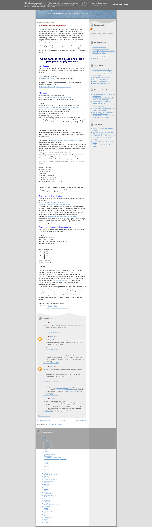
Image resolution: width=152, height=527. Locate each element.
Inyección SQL (48, 501)
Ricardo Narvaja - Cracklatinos (100, 56)
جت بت (51, 398)
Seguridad (53, 308)
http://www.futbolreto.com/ (46, 78)
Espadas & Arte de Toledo (99, 47)
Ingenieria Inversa (48, 481)
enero (46, 465)
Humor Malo (47, 500)
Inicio (63, 420)
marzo (46, 462)
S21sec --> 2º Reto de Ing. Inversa (102, 79)
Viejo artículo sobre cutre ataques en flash (55, 459)
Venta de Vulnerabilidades (50, 504)
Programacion (47, 517)
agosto (46, 448)
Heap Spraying (48, 511)
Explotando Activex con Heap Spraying (103, 70)
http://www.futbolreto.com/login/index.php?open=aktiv (55, 87)
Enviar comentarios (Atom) (54, 424)
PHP (45, 514)
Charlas (46, 509)
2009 (44, 438)
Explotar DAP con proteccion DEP (101, 71)
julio (46, 449)
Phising (46, 515)
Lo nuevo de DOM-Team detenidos (53, 457)
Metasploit (46, 503)
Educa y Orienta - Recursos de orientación (104, 51)
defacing (46, 522)
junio (46, 451)
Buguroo (46, 508)
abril (46, 460)
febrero (47, 463)
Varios (45, 487)
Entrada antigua (81, 420)
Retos (45, 492)
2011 (44, 437)
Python (46, 519)
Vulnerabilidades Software (50, 474)
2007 (44, 466)
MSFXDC (46, 512)
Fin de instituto (48, 455)
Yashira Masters (48, 506)
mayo (46, 452)
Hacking (48, 308)
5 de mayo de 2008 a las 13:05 (51, 332)
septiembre (48, 446)
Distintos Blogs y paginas (99, 53)
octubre (47, 445)
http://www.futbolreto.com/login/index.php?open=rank (61, 216)
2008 (44, 440)
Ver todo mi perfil (94, 37)
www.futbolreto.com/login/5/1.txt (62, 280)
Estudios (46, 498)
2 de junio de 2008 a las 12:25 (51, 363)
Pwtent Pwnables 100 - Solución (101, 77)
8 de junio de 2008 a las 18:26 (51, 381)
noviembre (47, 443)
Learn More (117, 5)
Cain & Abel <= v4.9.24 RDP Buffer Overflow (104, 135)
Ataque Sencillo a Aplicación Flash (101, 83)
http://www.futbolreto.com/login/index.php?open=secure (55, 97)
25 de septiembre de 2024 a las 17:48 (52, 411)
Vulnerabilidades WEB (63, 308)
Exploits (46, 477)
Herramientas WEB (49, 495)
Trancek (51, 336)
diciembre (47, 441)
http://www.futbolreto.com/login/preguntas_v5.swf (66, 140)
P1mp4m (46, 490)
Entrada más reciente (43, 420)
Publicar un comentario (44, 415)
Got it (126, 5)
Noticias (46, 484)
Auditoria (46, 489)
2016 (44, 435)
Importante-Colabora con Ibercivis (101, 54)
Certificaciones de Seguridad (51, 496)
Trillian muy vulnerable (50, 454)
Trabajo (46, 520)
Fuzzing (46, 485)
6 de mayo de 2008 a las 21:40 (51, 349)
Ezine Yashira (47, 493)
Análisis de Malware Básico (100, 81)
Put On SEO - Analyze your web (101, 49)
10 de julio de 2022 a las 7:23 (50, 394)
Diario (45, 482)
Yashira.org (95, 58)
